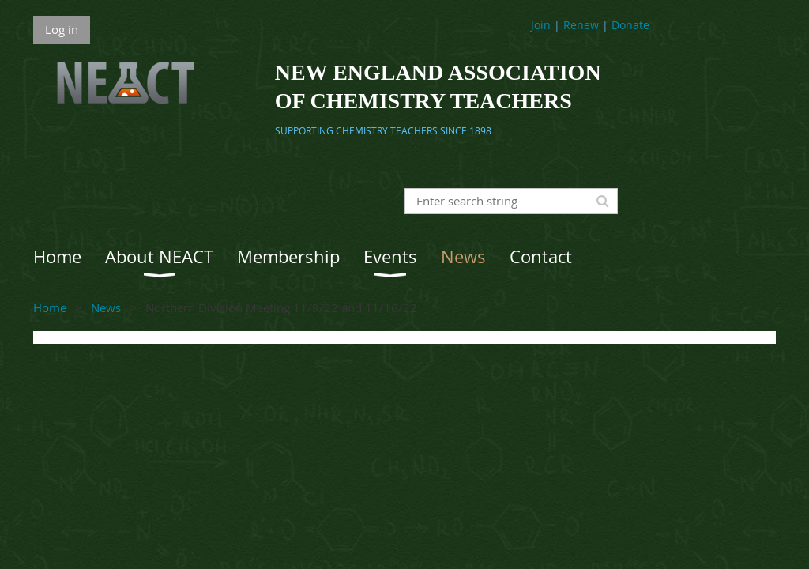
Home (49, 307)
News (106, 307)
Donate (630, 24)
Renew (581, 24)
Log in (61, 29)
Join (541, 24)
